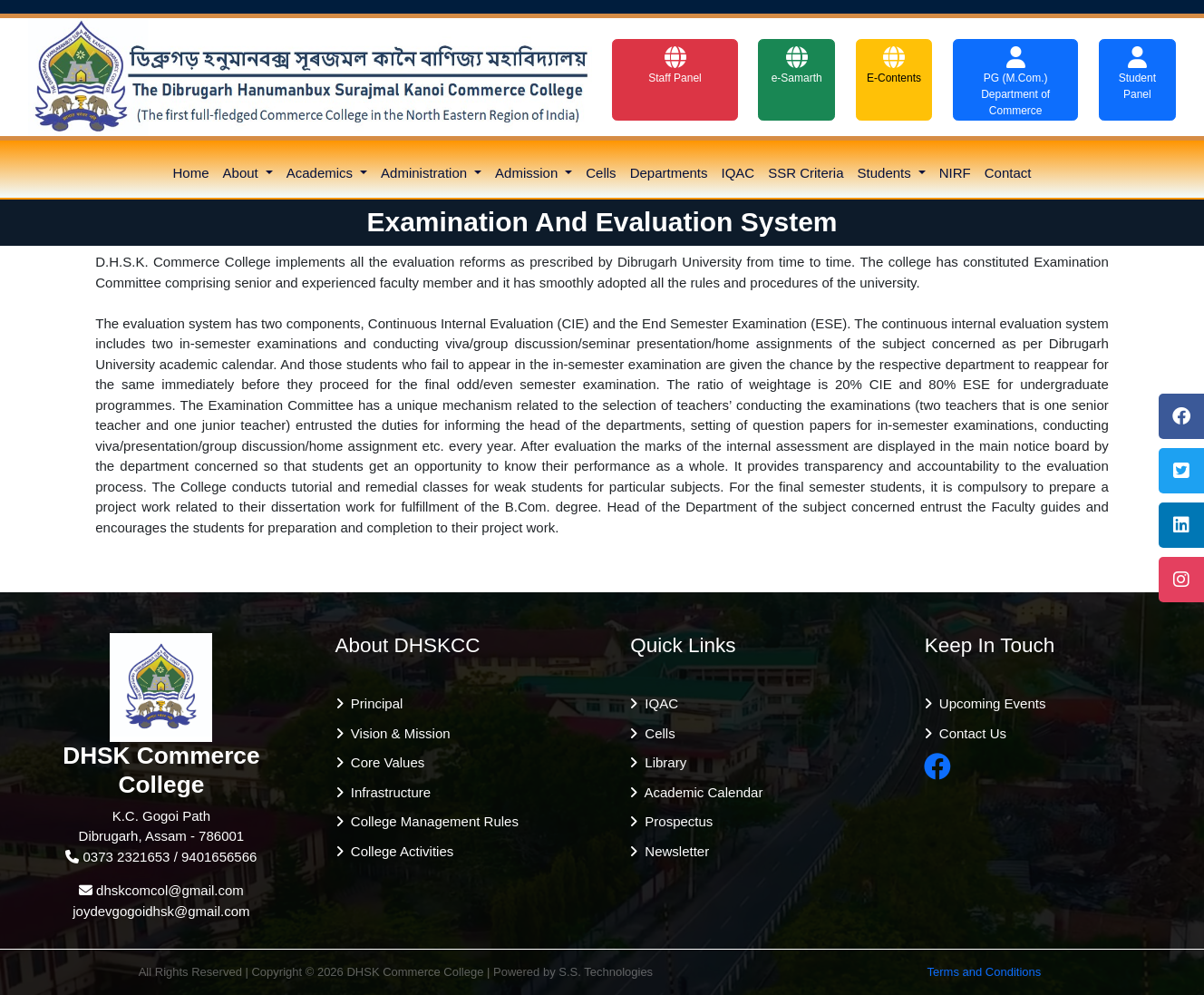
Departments (669, 172)
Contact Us (969, 733)
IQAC (738, 172)
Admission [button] (528, 172)
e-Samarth (797, 65)
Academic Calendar (699, 792)
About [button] (242, 172)
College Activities (399, 851)
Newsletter (673, 851)
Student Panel (1137, 73)
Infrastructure (388, 792)
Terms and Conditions (984, 972)
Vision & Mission (397, 733)
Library (661, 762)
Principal (373, 703)
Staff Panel (675, 65)
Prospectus (675, 821)
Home (191, 172)
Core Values (384, 762)
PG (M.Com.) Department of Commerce (1015, 81)
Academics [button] (321, 172)
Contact (1008, 172)
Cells (601, 172)
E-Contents (894, 65)
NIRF (955, 172)
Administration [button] (426, 172)
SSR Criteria (805, 172)
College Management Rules (431, 821)
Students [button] (886, 172)
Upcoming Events (989, 703)
